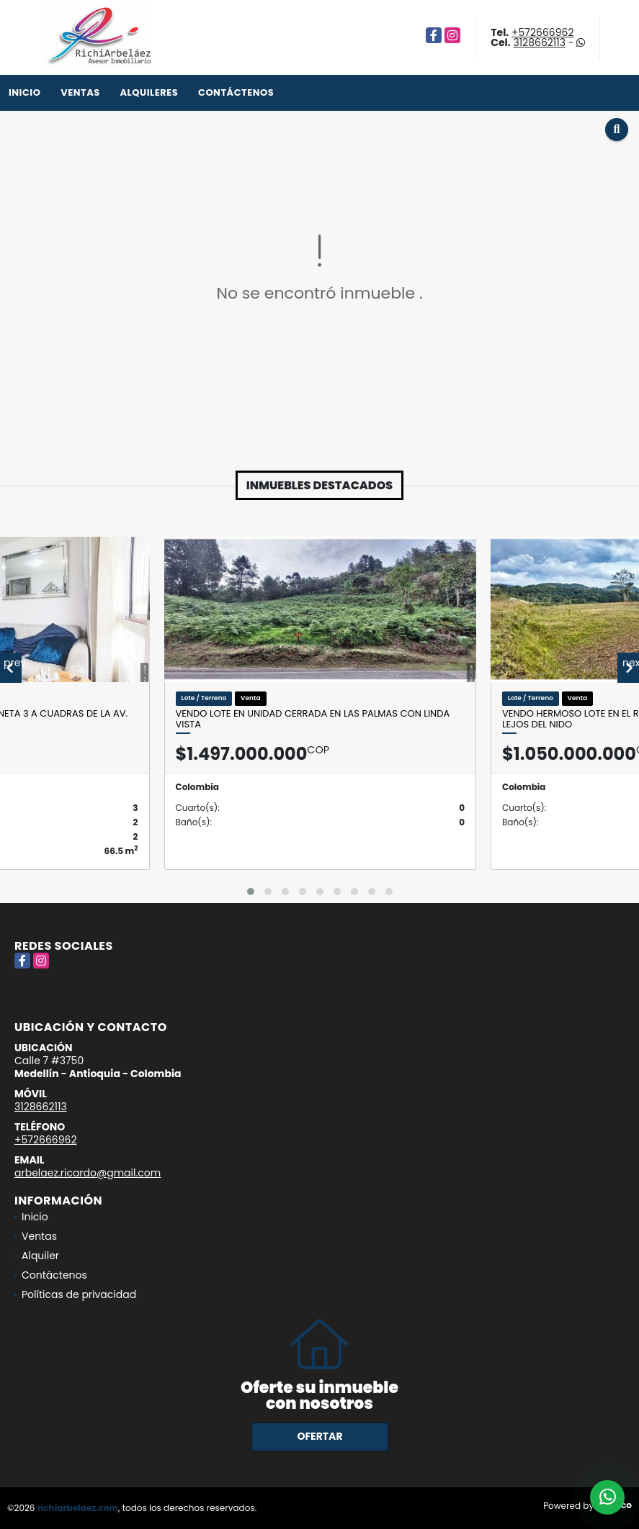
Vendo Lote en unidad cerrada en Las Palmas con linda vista (313, 719)
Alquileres (149, 92)
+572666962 (542, 32)
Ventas (80, 92)
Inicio (24, 92)
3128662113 (539, 42)
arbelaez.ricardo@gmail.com (87, 1173)
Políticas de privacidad (79, 1294)
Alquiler (40, 1255)
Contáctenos (236, 92)
